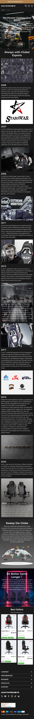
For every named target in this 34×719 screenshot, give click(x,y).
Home (3, 10)
